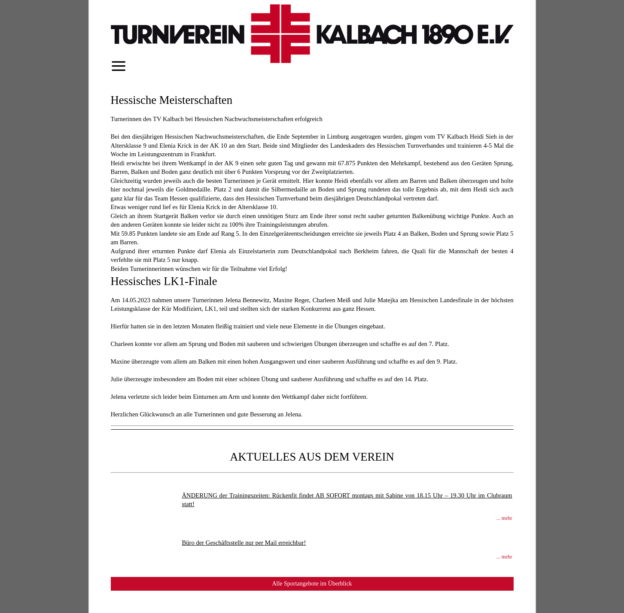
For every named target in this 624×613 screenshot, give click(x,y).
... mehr (504, 518)
